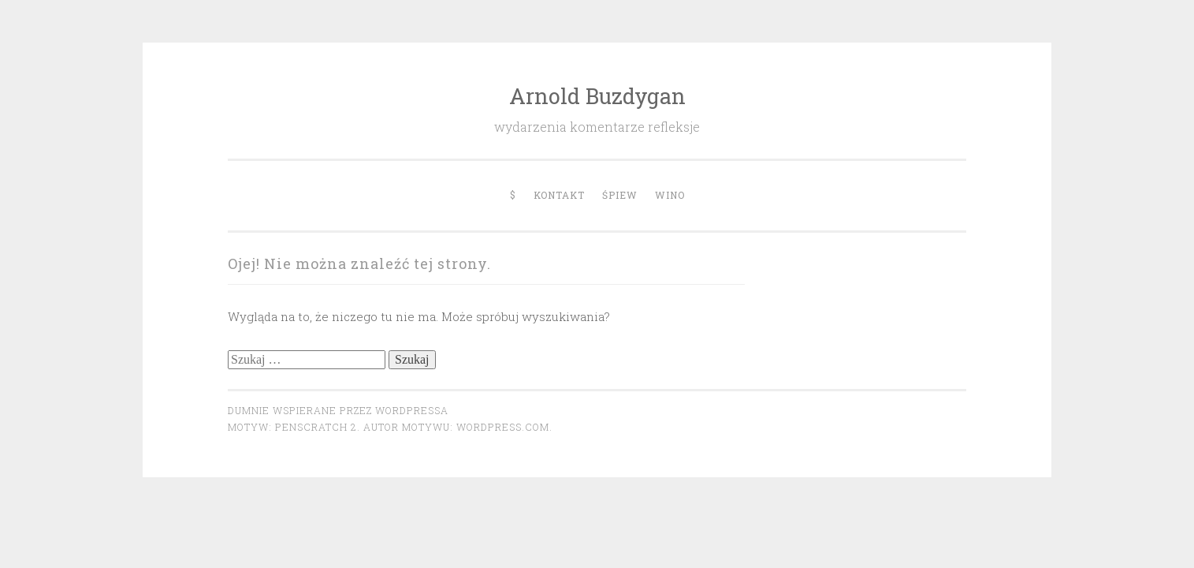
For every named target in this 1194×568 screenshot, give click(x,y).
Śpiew (620, 195)
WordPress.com (502, 426)
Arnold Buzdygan (597, 96)
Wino (670, 195)
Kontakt (559, 195)
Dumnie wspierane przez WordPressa (338, 410)
